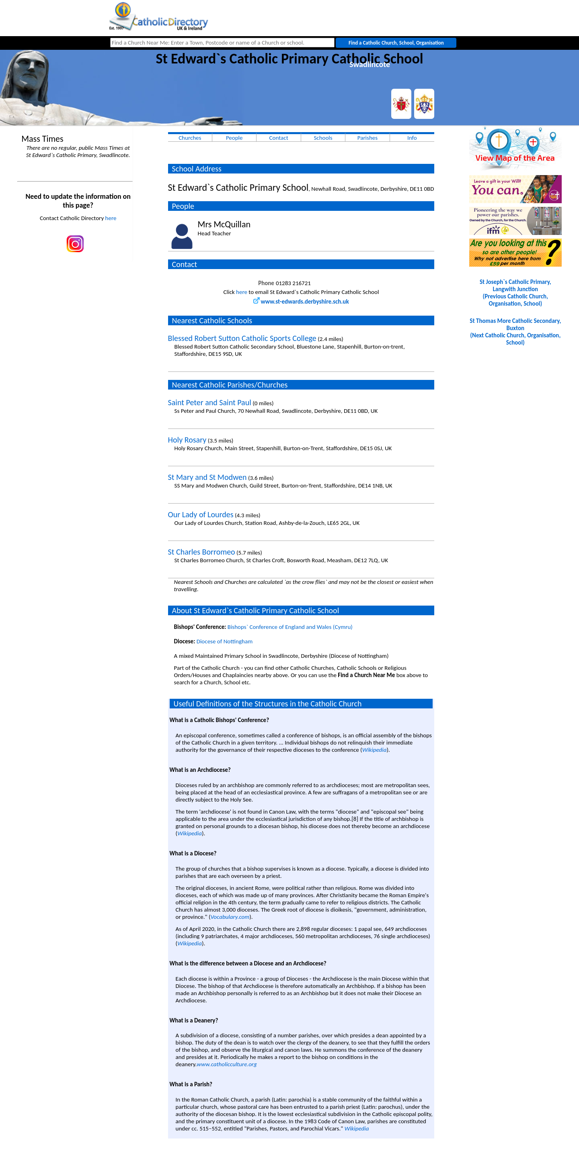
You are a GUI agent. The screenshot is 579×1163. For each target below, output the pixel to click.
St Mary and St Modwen (207, 477)
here (111, 218)
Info (412, 137)
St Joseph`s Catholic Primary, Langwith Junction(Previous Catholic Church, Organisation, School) (515, 292)
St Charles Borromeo (201, 552)
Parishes (367, 137)
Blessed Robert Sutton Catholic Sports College (242, 338)
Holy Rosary (187, 440)
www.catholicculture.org (227, 1064)
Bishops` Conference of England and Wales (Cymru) (290, 626)
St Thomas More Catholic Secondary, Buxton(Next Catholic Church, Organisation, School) (515, 331)
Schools (323, 137)
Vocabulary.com (229, 916)
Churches (190, 137)
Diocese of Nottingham (225, 641)
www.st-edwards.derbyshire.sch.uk (301, 301)
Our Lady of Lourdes (201, 514)
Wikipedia (374, 749)
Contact (278, 137)
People (234, 137)
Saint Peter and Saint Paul (209, 402)
